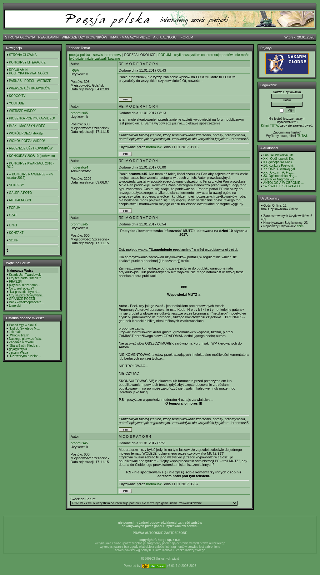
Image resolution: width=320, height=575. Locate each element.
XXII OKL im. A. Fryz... (279, 172)
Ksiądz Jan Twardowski (25, 274)
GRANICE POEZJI (22, 298)
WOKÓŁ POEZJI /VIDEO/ (27, 141)
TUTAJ (302, 136)
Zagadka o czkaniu (22, 342)
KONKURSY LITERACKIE (27, 62)
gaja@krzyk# (18, 349)
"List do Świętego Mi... (24, 328)
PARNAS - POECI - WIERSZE (30, 81)
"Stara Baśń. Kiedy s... (24, 345)
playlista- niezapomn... (24, 285)
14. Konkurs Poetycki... (279, 165)
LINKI (13, 225)
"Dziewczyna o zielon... (25, 356)
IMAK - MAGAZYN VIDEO (130, 37)
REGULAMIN (48, 37)
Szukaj (13, 240)
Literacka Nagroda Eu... (279, 179)
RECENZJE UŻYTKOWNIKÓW (30, 148)
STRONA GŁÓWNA (20, 37)
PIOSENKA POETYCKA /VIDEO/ (32, 118)
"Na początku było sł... (24, 292)
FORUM (187, 37)
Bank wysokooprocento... (26, 302)
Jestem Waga (18, 352)
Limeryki (15, 305)
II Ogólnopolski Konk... (279, 162)
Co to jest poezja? (21, 288)
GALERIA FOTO (20, 192)
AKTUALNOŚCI (165, 37)
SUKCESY (16, 185)
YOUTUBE (16, 103)
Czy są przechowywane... (26, 295)
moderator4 (79, 167)
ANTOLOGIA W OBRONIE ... (283, 182)
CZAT (13, 215)
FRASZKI (15, 281)
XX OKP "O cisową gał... (280, 169)
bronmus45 (79, 113)
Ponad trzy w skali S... (24, 325)
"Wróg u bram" (19, 335)
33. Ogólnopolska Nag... (280, 176)
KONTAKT (16, 233)
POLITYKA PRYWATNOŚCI (28, 73)
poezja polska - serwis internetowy (95, 55)
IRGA (75, 70)
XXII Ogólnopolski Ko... (279, 158)
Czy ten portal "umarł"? (25, 278)
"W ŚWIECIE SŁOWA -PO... (282, 186)
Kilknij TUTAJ (270, 125)
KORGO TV (17, 96)
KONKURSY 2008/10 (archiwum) (32, 156)
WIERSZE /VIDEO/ (22, 111)
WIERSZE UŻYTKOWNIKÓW (84, 37)
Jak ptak (15, 332)
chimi (300, 226)
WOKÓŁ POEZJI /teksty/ (26, 133)
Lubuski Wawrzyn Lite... (279, 155)
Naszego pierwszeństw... (26, 338)
